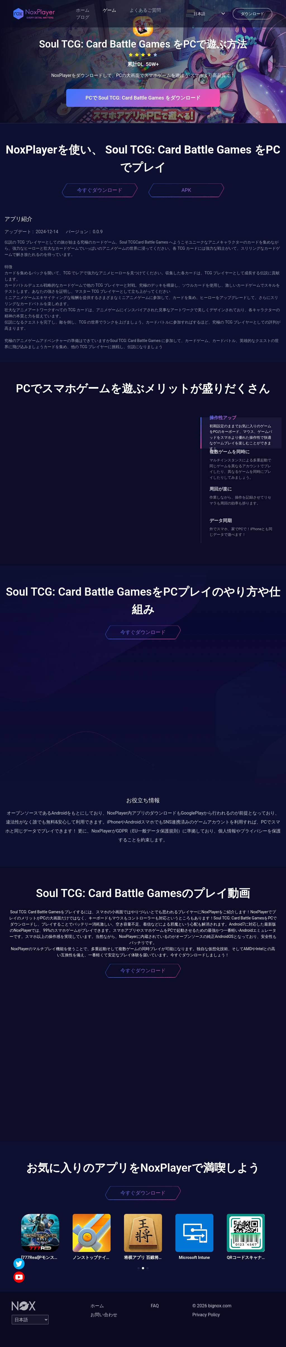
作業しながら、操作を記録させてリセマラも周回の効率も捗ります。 (240, 500)
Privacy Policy (206, 1314)
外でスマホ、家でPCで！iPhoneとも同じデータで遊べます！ (241, 532)
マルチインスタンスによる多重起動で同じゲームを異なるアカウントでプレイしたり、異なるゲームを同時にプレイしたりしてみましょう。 (240, 468)
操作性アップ (222, 417)
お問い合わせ (103, 1314)
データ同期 (220, 520)
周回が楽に (220, 489)
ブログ (82, 17)
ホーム (82, 10)
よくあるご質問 (145, 10)
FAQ (155, 1305)
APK (186, 190)
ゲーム (109, 10)
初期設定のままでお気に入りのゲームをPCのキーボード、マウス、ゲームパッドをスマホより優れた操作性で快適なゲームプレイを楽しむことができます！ (240, 437)
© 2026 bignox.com (212, 1305)
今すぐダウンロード (99, 190)
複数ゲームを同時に (229, 451)
